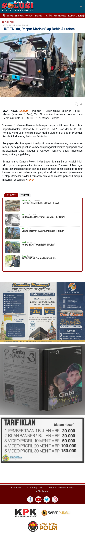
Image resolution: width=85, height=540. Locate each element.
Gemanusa (60, 15)
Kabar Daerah (76, 15)
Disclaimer (42, 491)
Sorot (9, 15)
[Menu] (81, 6)
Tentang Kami (35, 487)
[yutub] (38, 499)
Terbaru (11, 195)
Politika (48, 15)
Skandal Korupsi (24, 15)
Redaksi (16, 487)
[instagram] (55, 499)
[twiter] (46, 499)
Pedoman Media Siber (61, 487)
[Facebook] (30, 499)
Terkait (24, 195)
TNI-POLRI (7, 22)
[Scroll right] (83, 15)
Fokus (38, 15)
